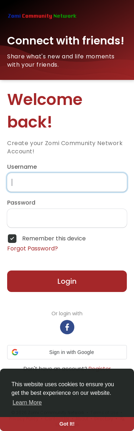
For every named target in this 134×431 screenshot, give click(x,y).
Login (67, 281)
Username (22, 167)
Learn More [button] (27, 402)
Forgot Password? (32, 249)
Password (21, 203)
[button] (67, 352)
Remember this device (54, 239)
